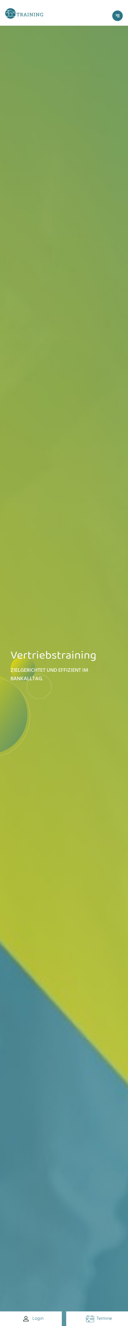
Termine (99, 1318)
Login (32, 1319)
